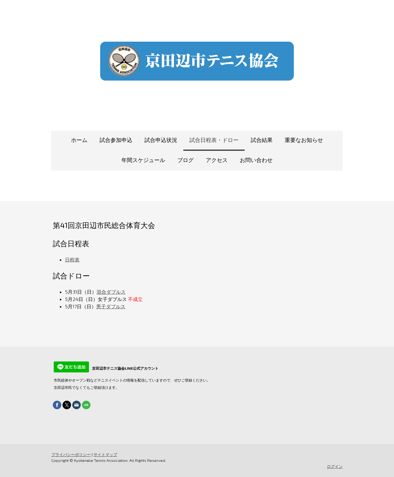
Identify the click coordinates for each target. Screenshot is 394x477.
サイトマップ (105, 454)
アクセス (217, 160)
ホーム (79, 140)
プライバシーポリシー (71, 454)
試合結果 (262, 140)
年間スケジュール (143, 160)
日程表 (72, 259)
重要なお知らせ (304, 140)
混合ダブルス (111, 292)
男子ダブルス (110, 306)
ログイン (335, 466)
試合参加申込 (116, 140)
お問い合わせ (256, 160)
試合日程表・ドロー (214, 140)
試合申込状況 (160, 140)
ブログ (185, 160)
